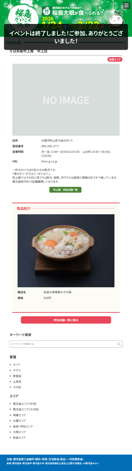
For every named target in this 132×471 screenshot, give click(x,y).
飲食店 (17, 376)
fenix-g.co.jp (49, 161)
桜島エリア (19, 437)
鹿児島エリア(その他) (26, 409)
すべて (17, 364)
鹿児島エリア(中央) (25, 403)
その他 (17, 387)
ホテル (17, 370)
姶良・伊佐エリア (23, 426)
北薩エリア (19, 420)
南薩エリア (19, 415)
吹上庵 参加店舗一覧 (65, 189)
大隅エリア (19, 432)
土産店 (17, 381)
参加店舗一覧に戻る (66, 320)
